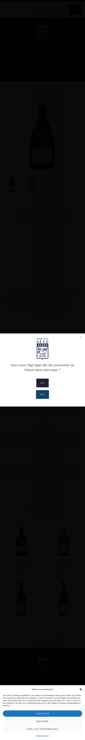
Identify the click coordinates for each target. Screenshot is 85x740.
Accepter (42, 713)
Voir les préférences (42, 729)
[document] (42, 370)
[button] (80, 689)
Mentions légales (42, 736)
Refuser (42, 721)
